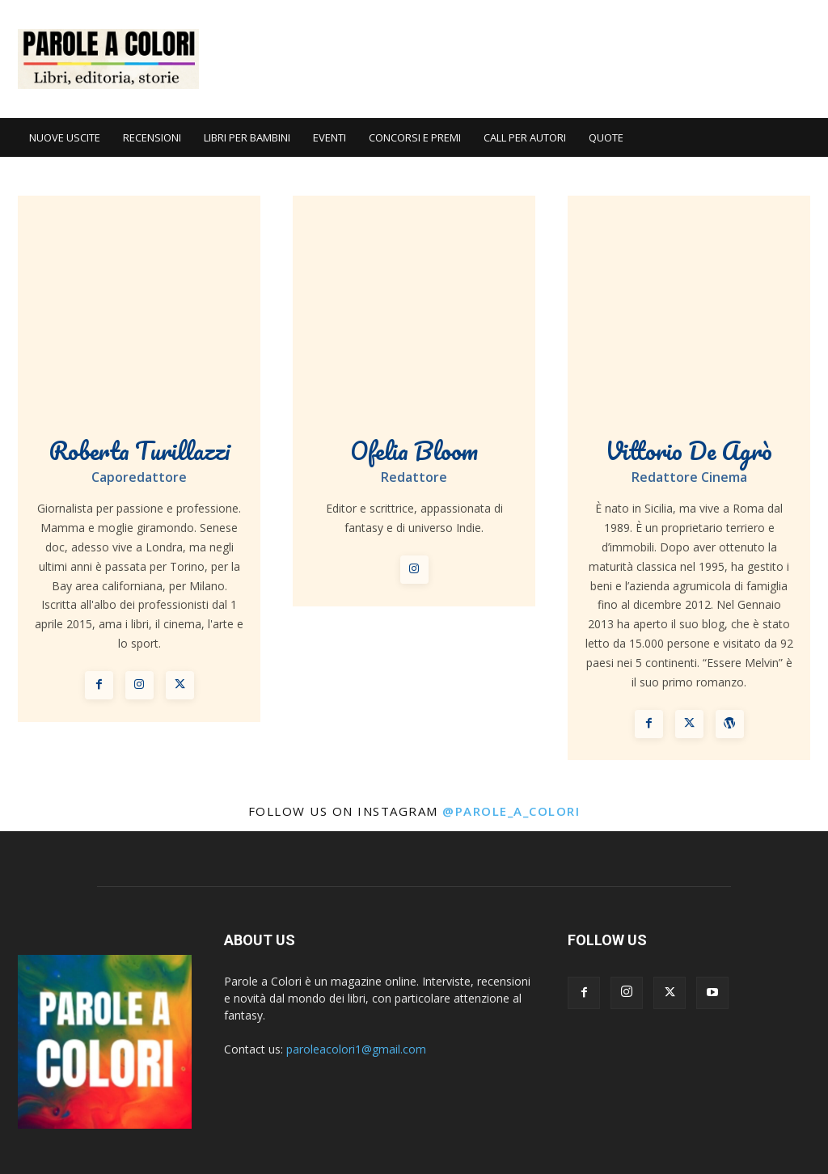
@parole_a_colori (511, 811)
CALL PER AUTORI (525, 137)
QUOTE (606, 137)
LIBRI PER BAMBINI (247, 137)
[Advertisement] (516, 59)
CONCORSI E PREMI (415, 137)
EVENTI (329, 137)
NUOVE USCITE (64, 137)
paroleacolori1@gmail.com (356, 1049)
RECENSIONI (152, 137)
